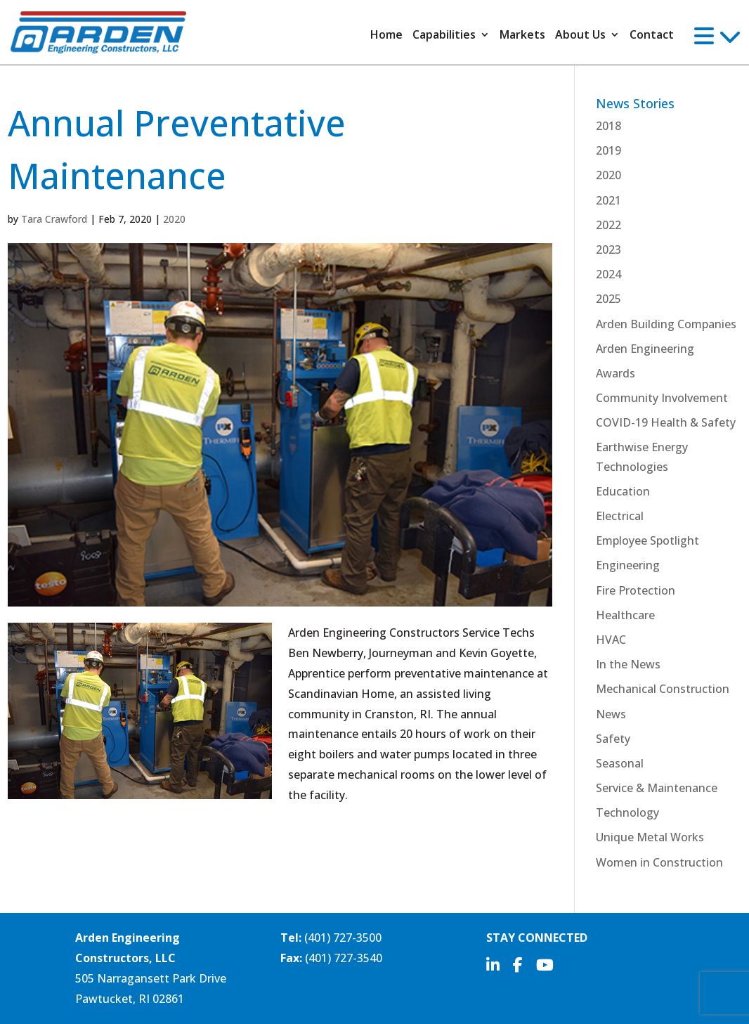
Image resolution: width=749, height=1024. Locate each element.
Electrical (620, 516)
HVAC (611, 639)
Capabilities (444, 36)
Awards (615, 373)
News (611, 714)
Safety (613, 738)
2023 (608, 249)
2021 (608, 200)
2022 (608, 225)
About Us (580, 36)
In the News (628, 664)
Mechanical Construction (662, 688)
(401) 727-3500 (343, 937)
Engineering (628, 565)
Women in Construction (659, 862)
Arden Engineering (645, 348)
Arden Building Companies (666, 324)
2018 (608, 126)
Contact (652, 36)
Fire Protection (635, 590)
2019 (608, 150)
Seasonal (620, 763)
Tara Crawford (54, 219)
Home (386, 36)
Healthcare (625, 615)
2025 (608, 298)
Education (623, 491)
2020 (174, 219)
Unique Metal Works (650, 837)
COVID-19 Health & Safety (666, 422)
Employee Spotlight (647, 540)
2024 (608, 274)
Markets (522, 36)
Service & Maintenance (656, 788)
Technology (627, 812)
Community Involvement (662, 398)
